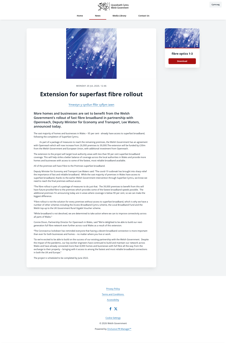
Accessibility (113, 299)
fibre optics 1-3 (182, 54)
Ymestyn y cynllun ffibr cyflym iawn (91, 104)
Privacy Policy (113, 288)
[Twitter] (115, 308)
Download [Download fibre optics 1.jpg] (182, 61)
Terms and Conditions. (113, 294)
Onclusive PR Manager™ (119, 328)
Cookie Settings (113, 317)
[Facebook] (110, 308)
